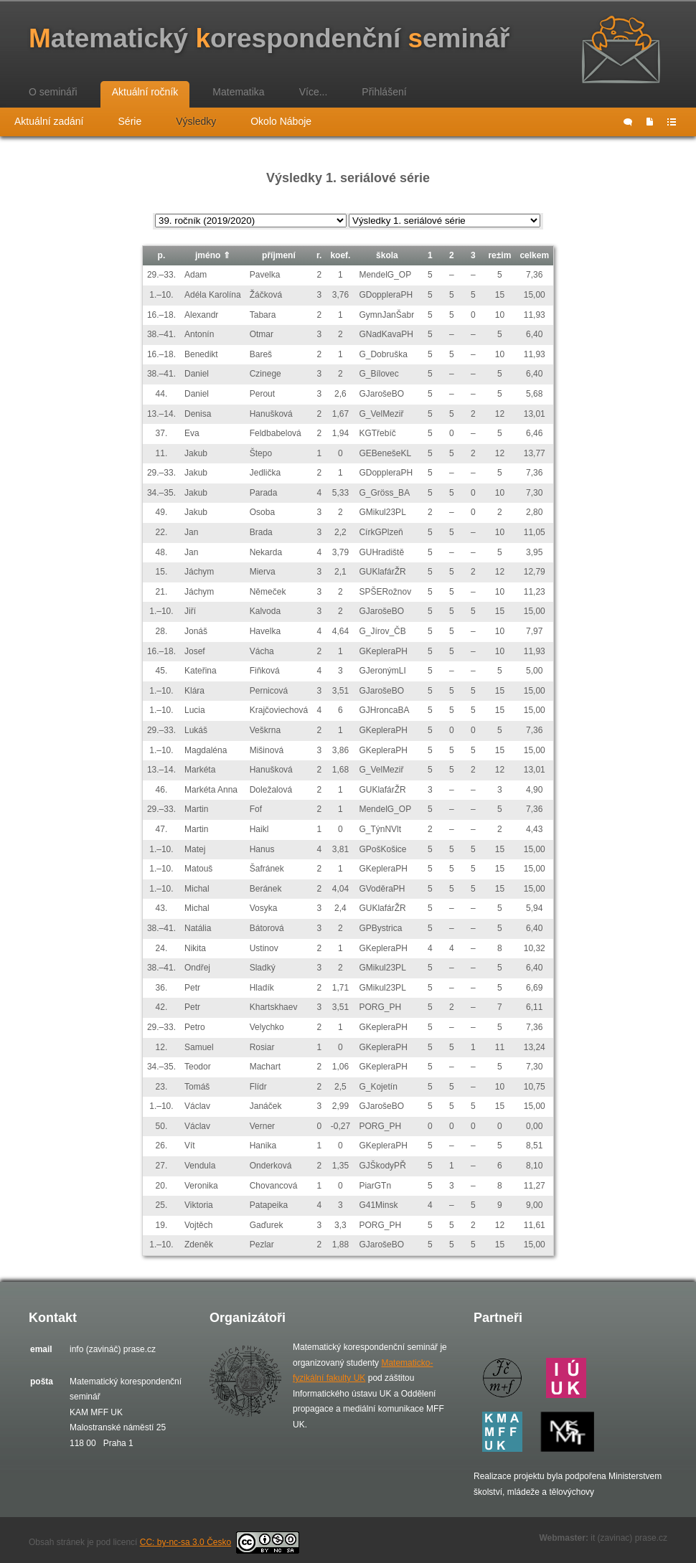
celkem (534, 255)
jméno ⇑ (212, 255)
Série (130, 121)
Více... (313, 92)
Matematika (238, 92)
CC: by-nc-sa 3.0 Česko (219, 1542)
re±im (499, 255)
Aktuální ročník (145, 92)
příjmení (279, 255)
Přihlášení (384, 92)
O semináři (53, 92)
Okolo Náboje (280, 121)
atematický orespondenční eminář (269, 38)
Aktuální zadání (49, 121)
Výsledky (196, 121)
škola (387, 255)
